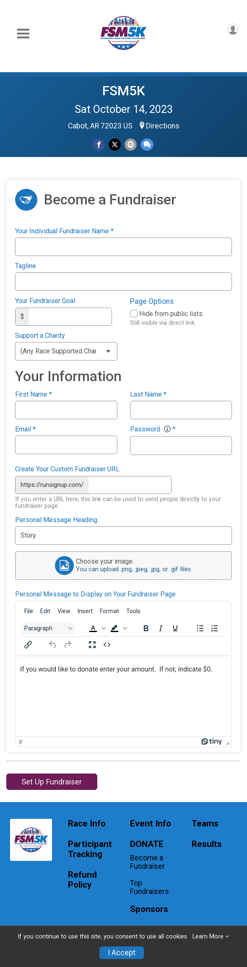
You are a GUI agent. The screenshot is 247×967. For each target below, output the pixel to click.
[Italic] (160, 627)
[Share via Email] (131, 145)
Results (207, 843)
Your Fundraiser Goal (45, 301)
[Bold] (146, 627)
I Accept (121, 953)
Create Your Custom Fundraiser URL (67, 469)
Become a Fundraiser (147, 860)
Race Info (87, 823)
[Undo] (53, 643)
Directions (162, 126)
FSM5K (123, 91)
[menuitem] (28, 610)
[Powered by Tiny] (211, 740)
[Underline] (175, 627)
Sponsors (149, 908)
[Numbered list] (215, 627)
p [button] (21, 740)
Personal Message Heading (56, 519)
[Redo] (67, 643)
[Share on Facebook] (99, 145)
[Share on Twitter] (115, 145)
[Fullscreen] (92, 643)
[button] (96, 627)
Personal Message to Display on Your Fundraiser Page (95, 593)
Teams (205, 823)
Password (152, 429)
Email (25, 429)
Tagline (25, 266)
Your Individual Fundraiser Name (64, 231)
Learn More (208, 936)
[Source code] (107, 643)
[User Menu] (233, 29)
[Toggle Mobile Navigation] (23, 33)
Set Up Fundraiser (51, 780)
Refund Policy (82, 879)
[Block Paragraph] (48, 627)
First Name (33, 394)
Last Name (148, 394)
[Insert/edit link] (28, 643)
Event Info (150, 823)
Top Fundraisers (149, 886)
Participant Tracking (90, 848)
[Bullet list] (200, 627)
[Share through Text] (146, 145)
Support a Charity (40, 335)
